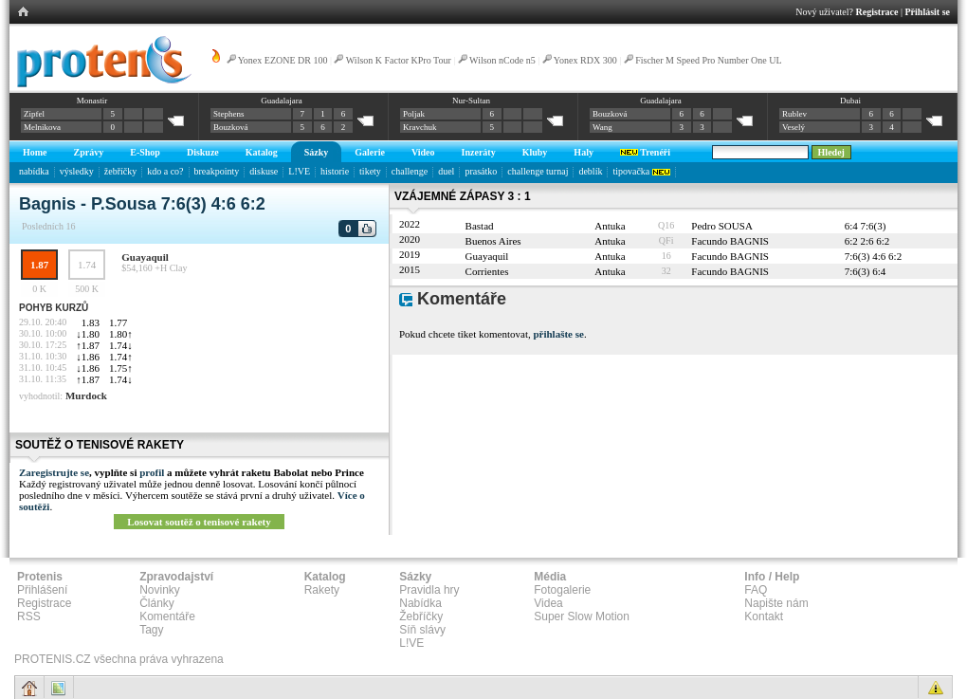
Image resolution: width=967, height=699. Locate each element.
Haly (583, 152)
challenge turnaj (537, 171)
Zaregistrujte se (54, 472)
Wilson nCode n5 (502, 60)
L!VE (299, 171)
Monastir (92, 100)
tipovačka (640, 171)
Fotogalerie (562, 590)
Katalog (262, 152)
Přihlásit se (928, 12)
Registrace (877, 12)
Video (423, 152)
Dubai (850, 100)
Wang (602, 127)
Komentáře (167, 616)
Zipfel (34, 114)
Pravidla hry (429, 590)
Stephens (229, 114)
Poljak (414, 114)
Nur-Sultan (471, 100)
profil (151, 472)
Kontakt (763, 616)
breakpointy (217, 171)
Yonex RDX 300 (585, 60)
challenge (410, 171)
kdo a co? (165, 171)
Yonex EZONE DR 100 (283, 60)
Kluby (535, 152)
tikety (370, 171)
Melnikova (42, 127)
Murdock (86, 395)
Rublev (794, 114)
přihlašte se (558, 334)
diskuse (263, 171)
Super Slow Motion (581, 616)
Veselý (793, 127)
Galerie (370, 152)
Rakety (321, 590)
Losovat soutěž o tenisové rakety (199, 521)
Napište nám (776, 603)
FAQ (755, 590)
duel (446, 171)
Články (156, 603)
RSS (29, 616)
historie (334, 171)
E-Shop (145, 152)
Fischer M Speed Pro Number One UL (708, 60)
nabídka (34, 171)
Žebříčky (421, 616)
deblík (590, 171)
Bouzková (230, 127)
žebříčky (120, 171)
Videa (548, 603)
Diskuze (203, 152)
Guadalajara (281, 100)
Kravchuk (420, 127)
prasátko (481, 171)
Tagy (151, 629)
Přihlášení (42, 590)
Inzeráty (479, 152)
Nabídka (420, 603)
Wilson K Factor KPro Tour (398, 60)
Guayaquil (145, 257)
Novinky (159, 590)
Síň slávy (422, 629)
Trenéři (645, 152)
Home (35, 152)
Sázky (316, 152)
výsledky (77, 171)
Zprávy (89, 152)
